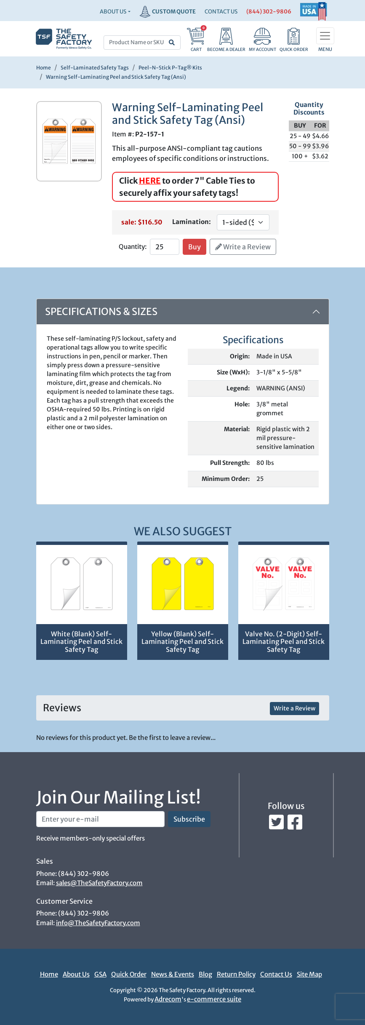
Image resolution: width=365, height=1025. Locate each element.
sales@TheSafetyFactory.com (99, 883)
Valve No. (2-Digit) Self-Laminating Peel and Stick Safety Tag (283, 642)
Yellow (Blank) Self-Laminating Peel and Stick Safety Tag (182, 642)
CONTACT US (221, 11)
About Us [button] (113, 11)
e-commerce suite (214, 999)
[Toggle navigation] (325, 35)
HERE (150, 181)
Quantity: (133, 247)
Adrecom (168, 999)
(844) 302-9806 (268, 11)
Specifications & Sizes (101, 311)
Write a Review (243, 247)
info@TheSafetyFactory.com (98, 923)
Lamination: (191, 222)
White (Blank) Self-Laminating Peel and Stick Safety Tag (81, 642)
